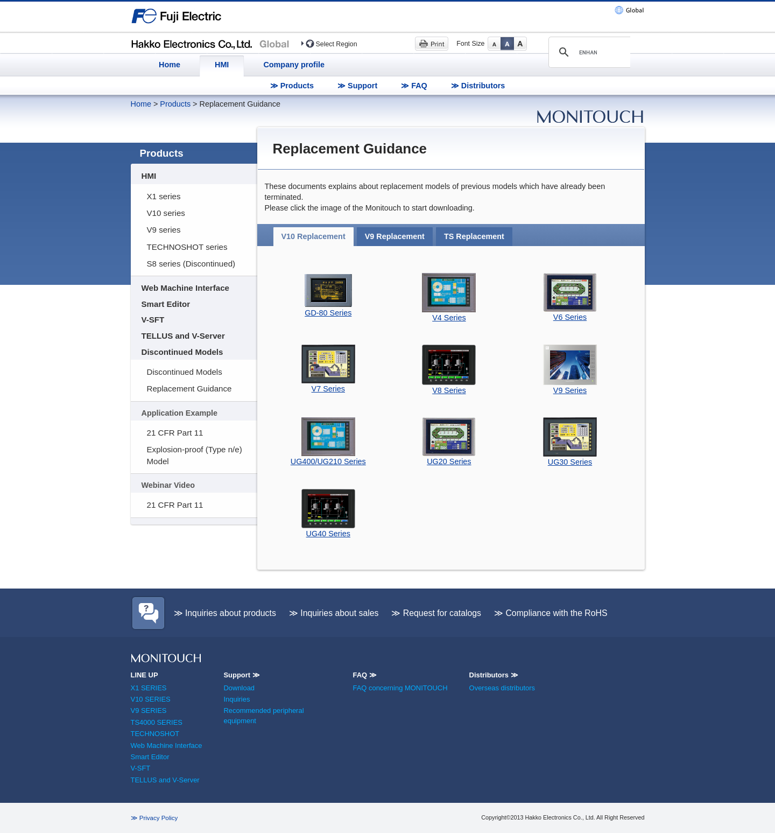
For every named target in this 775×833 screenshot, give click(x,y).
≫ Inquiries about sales (334, 613)
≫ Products (292, 85)
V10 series (166, 213)
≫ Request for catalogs (436, 613)
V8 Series (449, 390)
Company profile (294, 64)
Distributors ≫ (493, 675)
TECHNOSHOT (155, 734)
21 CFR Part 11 (175, 432)
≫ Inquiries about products (225, 613)
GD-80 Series (328, 313)
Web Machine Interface (185, 287)
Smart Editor (166, 304)
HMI (222, 64)
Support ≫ (241, 675)
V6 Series (570, 317)
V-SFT (153, 319)
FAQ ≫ (364, 675)
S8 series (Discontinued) (191, 263)
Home (169, 64)
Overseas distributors (502, 688)
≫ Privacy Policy (154, 818)
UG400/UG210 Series (328, 461)
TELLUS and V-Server (183, 335)
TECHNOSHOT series (187, 246)
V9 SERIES (149, 710)
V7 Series (328, 388)
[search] (588, 52)
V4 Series (449, 317)
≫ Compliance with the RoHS (551, 613)
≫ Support (357, 85)
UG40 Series (328, 533)
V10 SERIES (151, 699)
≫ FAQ (414, 85)
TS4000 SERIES (156, 722)
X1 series (164, 196)
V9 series (164, 229)
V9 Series (570, 390)
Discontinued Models (182, 351)
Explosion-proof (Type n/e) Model (194, 455)
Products (175, 104)
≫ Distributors (478, 85)
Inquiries (236, 699)
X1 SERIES (149, 688)
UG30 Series (570, 462)
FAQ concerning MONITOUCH (400, 688)
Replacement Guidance (189, 388)
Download (239, 688)
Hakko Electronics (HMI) (213, 43)
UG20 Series (449, 461)
